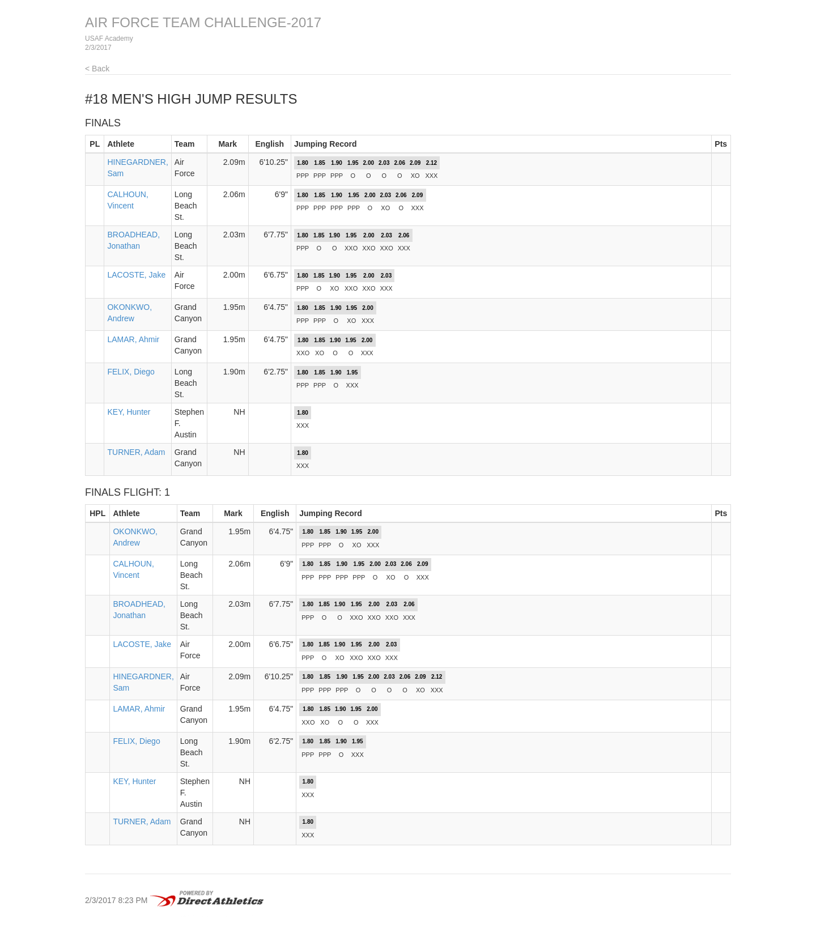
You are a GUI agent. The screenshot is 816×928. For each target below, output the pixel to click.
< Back (97, 68)
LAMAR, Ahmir (133, 339)
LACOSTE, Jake (136, 274)
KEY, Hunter (128, 411)
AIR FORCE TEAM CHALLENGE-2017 (203, 22)
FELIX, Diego (130, 371)
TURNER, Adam (136, 452)
